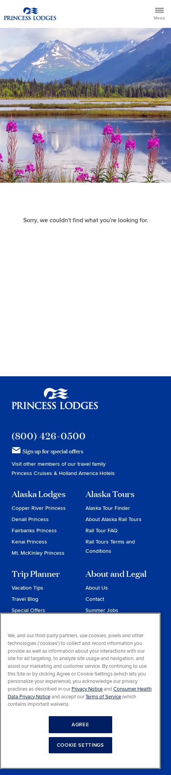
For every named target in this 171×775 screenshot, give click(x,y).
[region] (80, 691)
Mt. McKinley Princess (38, 553)
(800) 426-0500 (49, 435)
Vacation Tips (27, 588)
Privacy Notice (87, 689)
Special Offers (28, 610)
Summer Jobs (102, 610)
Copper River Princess (39, 508)
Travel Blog (25, 599)
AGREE (80, 725)
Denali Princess (30, 519)
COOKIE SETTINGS (80, 745)
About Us (97, 588)
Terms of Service (103, 697)
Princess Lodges (55, 403)
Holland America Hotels (87, 473)
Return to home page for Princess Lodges (30, 14)
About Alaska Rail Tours (114, 519)
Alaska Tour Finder (108, 508)
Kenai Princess (29, 541)
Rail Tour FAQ (102, 530)
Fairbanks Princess (34, 530)
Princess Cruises (33, 473)
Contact (95, 599)
